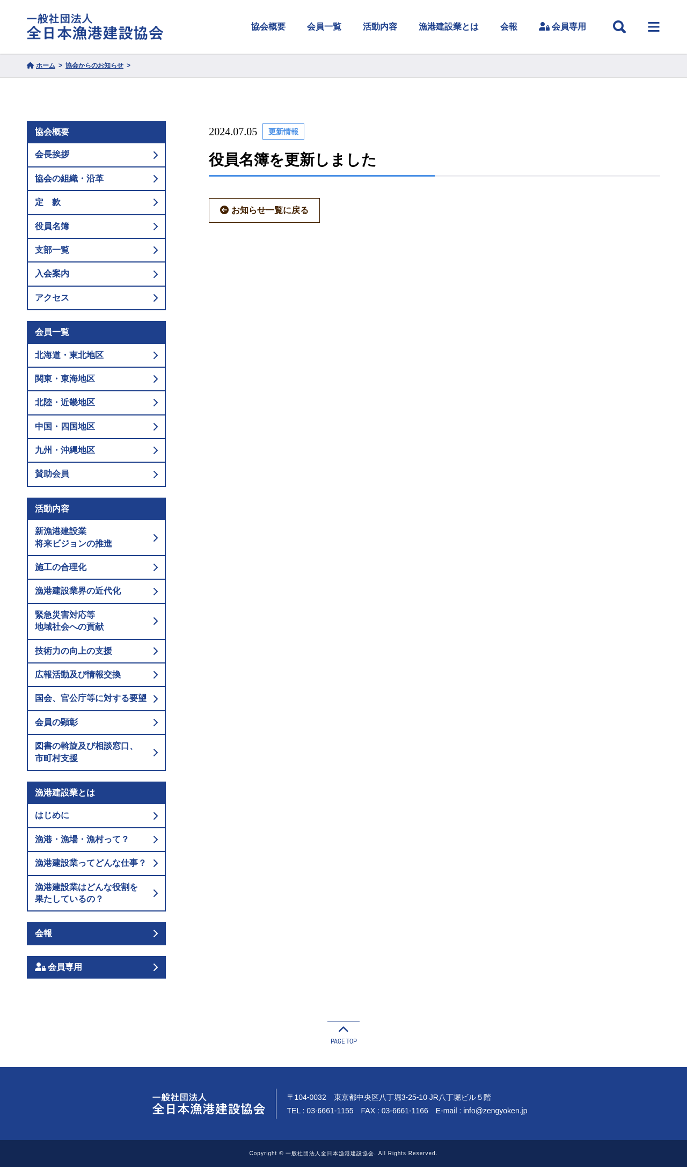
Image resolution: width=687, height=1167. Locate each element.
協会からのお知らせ (94, 65)
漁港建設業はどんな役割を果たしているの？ (96, 892)
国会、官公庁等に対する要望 (96, 698)
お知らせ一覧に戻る (264, 210)
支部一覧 (96, 249)
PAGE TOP (343, 1034)
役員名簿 (96, 226)
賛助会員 (96, 473)
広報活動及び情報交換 (96, 674)
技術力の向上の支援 (96, 650)
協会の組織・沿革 (96, 178)
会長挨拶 (96, 154)
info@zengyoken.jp (495, 1110)
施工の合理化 (96, 567)
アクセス (96, 297)
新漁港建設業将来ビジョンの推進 (96, 537)
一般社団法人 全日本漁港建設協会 (95, 26)
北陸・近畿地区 (96, 402)
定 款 (96, 202)
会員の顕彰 (96, 722)
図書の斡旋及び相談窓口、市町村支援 (96, 751)
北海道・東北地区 (96, 355)
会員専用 (562, 26)
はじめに (96, 815)
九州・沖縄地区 (96, 450)
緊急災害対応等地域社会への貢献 (96, 620)
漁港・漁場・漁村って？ (96, 839)
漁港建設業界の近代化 (96, 590)
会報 (508, 26)
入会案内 (96, 273)
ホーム (41, 65)
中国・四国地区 (96, 426)
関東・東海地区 (96, 378)
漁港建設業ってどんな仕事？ (96, 862)
